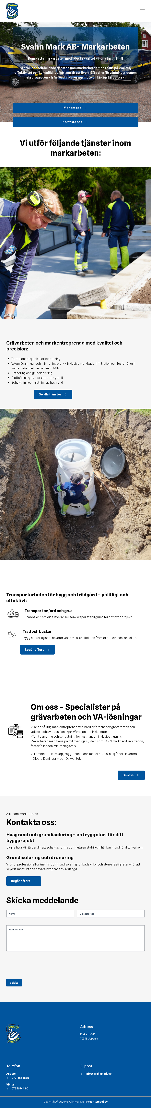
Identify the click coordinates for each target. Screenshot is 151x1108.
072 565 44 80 (17, 1088)
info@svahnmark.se (95, 1073)
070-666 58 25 (17, 1077)
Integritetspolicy (97, 1101)
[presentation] (36, 966)
